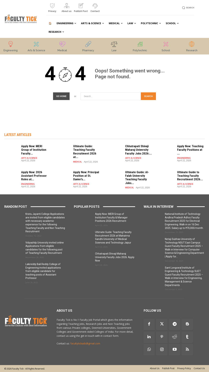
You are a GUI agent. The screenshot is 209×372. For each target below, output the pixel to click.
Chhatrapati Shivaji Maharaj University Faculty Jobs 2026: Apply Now (114, 257)
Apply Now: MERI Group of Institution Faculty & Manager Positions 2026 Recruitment (111, 217)
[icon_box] (52, 9)
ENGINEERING (184, 158)
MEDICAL (77, 162)
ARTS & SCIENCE (29, 158)
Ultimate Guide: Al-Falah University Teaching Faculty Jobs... (137, 177)
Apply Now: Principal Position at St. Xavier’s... (86, 175)
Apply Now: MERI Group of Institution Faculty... (33, 149)
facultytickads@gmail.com (85, 343)
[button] (187, 7)
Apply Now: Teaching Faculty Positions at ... (190, 149)
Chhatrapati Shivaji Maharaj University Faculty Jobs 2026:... (138, 149)
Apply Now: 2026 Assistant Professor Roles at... (34, 175)
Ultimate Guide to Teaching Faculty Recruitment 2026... (190, 175)
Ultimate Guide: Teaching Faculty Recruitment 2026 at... (84, 151)
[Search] (148, 96)
